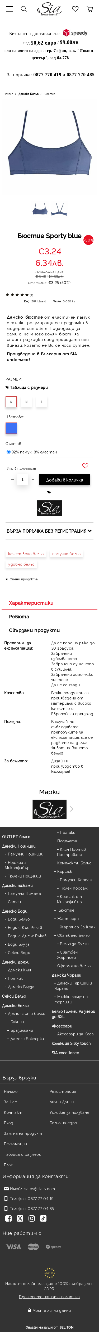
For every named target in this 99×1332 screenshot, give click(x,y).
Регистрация (63, 1091)
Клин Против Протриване (71, 852)
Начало (8, 93)
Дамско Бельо (28, 93)
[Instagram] (33, 1219)
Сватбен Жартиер (67, 954)
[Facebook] (9, 1219)
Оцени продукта (24, 579)
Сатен (14, 901)
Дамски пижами (17, 885)
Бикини (17, 1021)
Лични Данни (62, 1101)
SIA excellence (65, 1052)
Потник (15, 978)
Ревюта (19, 616)
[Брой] (22, 479)
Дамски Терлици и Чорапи (73, 985)
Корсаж (64, 871)
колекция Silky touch (71, 1043)
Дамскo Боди (14, 910)
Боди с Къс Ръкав (25, 927)
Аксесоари (62, 1025)
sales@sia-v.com (39, 1188)
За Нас (10, 1101)
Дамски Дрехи (16, 961)
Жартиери (68, 918)
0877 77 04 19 (40, 1198)
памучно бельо (66, 553)
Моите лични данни (51, 1310)
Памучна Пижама (24, 893)
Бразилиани (22, 1030)
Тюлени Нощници (24, 875)
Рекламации (15, 1143)
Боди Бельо (19, 918)
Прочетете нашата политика (49, 1296)
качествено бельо (26, 553)
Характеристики (31, 603)
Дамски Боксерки (27, 1038)
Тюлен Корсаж (74, 887)
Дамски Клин (20, 969)
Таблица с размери (29, 387)
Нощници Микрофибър (17, 865)
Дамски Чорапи (66, 974)
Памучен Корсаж (76, 879)
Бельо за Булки (74, 943)
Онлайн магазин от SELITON (50, 1327)
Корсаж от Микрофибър (69, 899)
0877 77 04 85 (41, 1208)
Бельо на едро (63, 1122)
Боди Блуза (19, 944)
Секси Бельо (14, 995)
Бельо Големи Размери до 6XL (73, 1014)
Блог (8, 1164)
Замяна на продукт (23, 1133)
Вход (8, 1122)
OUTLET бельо (16, 836)
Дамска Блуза (21, 986)
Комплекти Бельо (74, 862)
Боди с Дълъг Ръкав (27, 935)
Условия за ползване (69, 1112)
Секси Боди (19, 952)
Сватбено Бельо (73, 935)
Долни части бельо (26, 1013)
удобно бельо (21, 563)
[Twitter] (21, 1219)
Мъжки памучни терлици (71, 999)
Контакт (13, 1112)
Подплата (67, 840)
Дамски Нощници (19, 845)
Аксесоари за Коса (75, 1033)
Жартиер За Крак (77, 926)
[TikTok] (44, 1219)
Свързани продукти (34, 630)
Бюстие (49, 93)
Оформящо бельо (74, 965)
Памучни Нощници (26, 853)
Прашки (67, 832)
